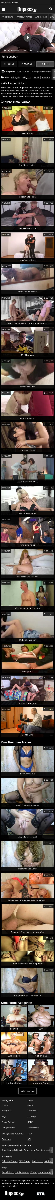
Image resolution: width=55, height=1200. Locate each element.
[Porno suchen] (3, 9)
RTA (29, 1139)
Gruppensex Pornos (41, 71)
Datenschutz (33, 1127)
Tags (4, 1116)
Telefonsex (33, 1110)
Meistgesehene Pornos (12, 1133)
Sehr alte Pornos (9, 1161)
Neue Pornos (8, 1122)
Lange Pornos (8, 1127)
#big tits (27, 77)
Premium (6, 1139)
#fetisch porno (22, 1172)
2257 (30, 1133)
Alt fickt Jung (7, 16)
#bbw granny (44, 1172)
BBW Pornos (24, 1161)
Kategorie (6, 1110)
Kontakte (32, 1116)
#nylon (33, 1172)
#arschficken (8, 1172)
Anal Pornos (41, 16)
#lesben (46, 77)
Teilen (45, 64)
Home (5, 1105)
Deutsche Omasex (9, 2)
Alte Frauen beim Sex (29, 1150)
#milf (36, 77)
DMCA (30, 1122)
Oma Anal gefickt (10, 1150)
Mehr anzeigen (27, 1091)
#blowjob (15, 77)
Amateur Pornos (24, 16)
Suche (30, 1105)
